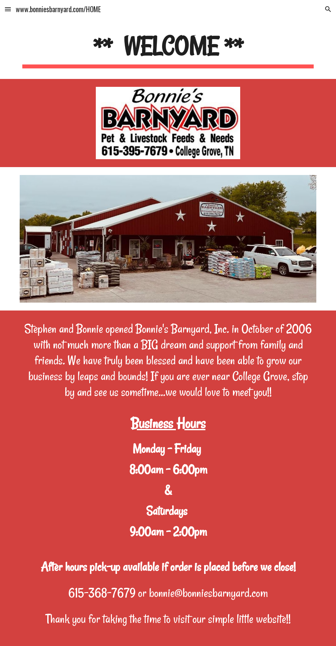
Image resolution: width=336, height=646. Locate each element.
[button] (8, 9)
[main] (168, 49)
